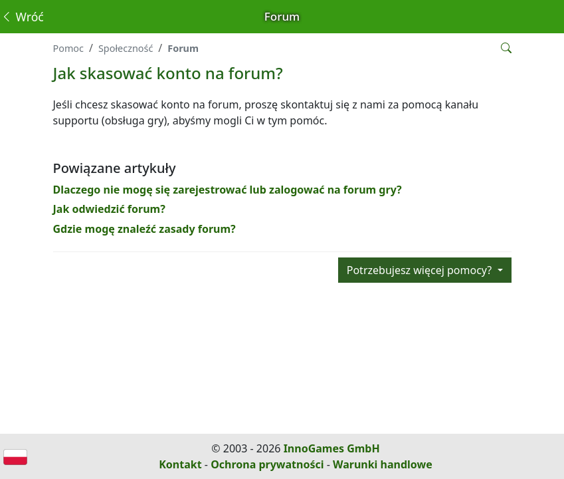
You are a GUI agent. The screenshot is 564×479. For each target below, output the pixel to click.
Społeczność (125, 48)
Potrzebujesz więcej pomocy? (421, 270)
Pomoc (68, 48)
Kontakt (180, 464)
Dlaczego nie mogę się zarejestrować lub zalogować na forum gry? (227, 189)
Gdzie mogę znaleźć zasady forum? (144, 229)
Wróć (22, 17)
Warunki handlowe (382, 464)
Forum (183, 48)
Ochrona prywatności (267, 464)
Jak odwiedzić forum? (109, 209)
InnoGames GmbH (332, 448)
